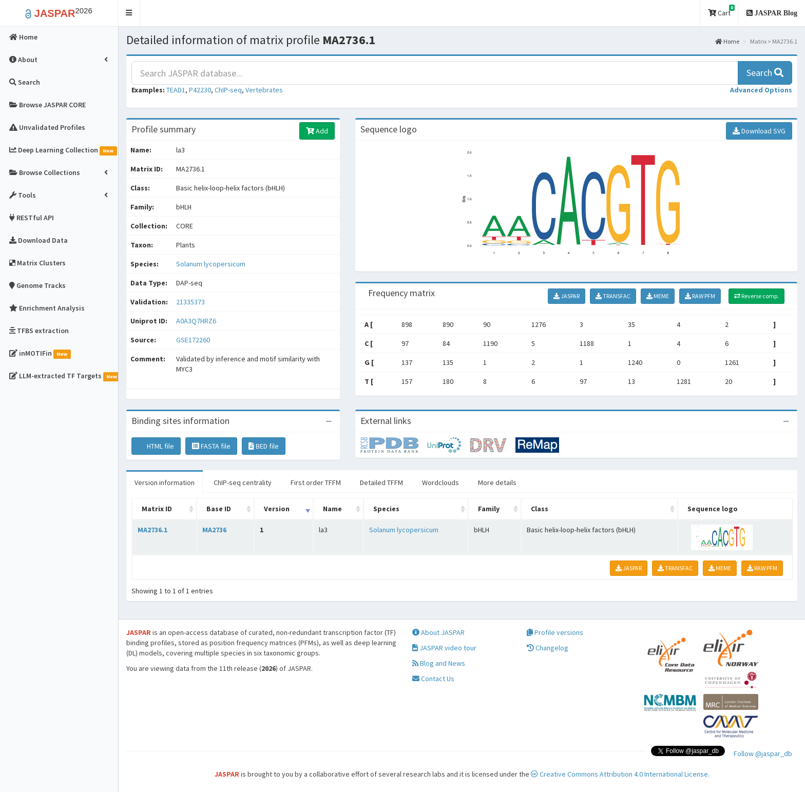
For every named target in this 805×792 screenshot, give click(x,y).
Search (764, 73)
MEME (657, 296)
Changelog (547, 647)
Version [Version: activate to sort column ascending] (277, 508)
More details (497, 482)
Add (317, 131)
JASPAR (566, 296)
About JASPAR (438, 632)
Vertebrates (264, 89)
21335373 (190, 301)
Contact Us (433, 678)
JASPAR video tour (444, 647)
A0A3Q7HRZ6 (197, 320)
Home (727, 41)
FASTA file (211, 446)
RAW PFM (700, 296)
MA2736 (214, 529)
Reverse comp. (756, 296)
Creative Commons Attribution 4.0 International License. (620, 774)
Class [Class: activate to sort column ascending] (539, 508)
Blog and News (438, 663)
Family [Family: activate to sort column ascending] (489, 508)
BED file (263, 446)
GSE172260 (193, 339)
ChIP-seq (228, 89)
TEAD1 (175, 89)
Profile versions (555, 632)
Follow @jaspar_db (763, 753)
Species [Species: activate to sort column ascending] (386, 508)
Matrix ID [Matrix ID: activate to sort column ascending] (157, 508)
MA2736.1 (152, 529)
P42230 (200, 89)
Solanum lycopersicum (210, 263)
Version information (165, 482)
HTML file (156, 446)
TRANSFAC (613, 296)
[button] (129, 13)
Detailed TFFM (381, 482)
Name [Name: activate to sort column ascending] (332, 508)
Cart (721, 11)
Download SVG (759, 131)
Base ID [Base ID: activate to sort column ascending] (218, 508)
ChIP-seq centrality (243, 482)
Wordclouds (440, 482)
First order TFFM (316, 482)
